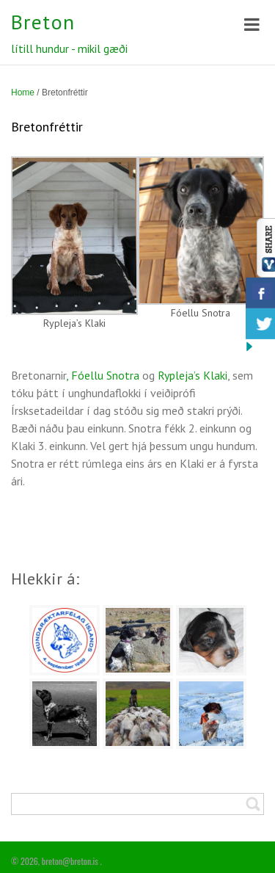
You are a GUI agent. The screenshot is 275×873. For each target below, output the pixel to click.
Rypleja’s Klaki (192, 375)
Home (22, 92)
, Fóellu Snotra (102, 375)
